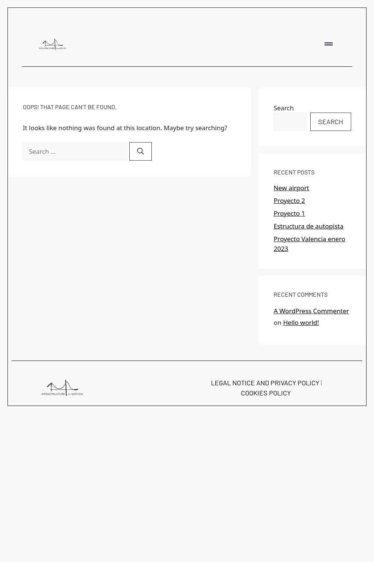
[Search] (140, 151)
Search (284, 108)
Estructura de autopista (308, 226)
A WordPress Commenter (311, 311)
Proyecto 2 (289, 200)
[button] (329, 44)
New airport (291, 187)
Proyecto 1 (289, 213)
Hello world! (301, 322)
